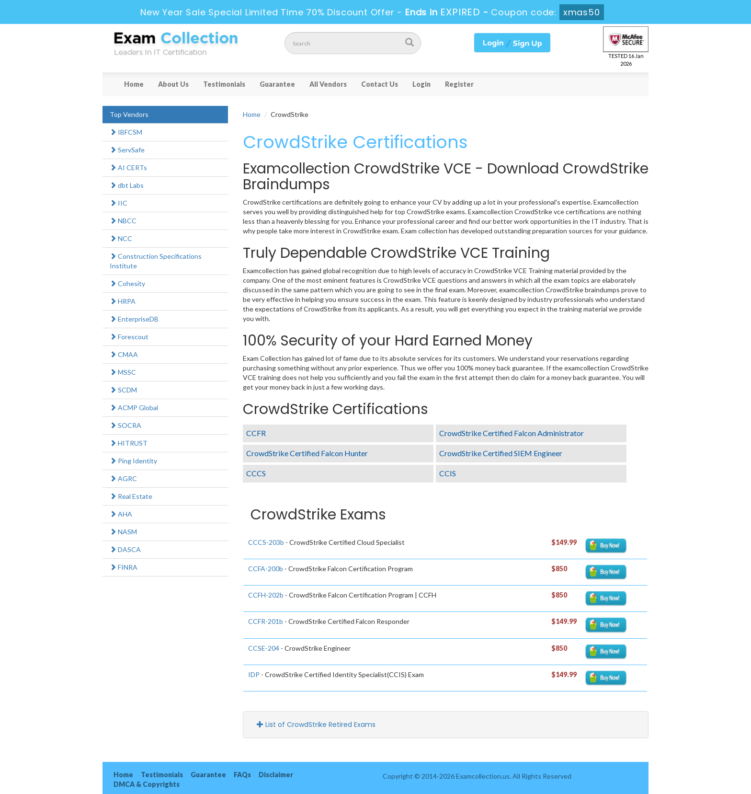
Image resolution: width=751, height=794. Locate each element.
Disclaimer (276, 775)
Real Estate (131, 496)
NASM (123, 532)
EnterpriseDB (134, 319)
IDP (254, 674)
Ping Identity (133, 461)
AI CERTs (128, 167)
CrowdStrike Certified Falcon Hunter (307, 453)
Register (459, 84)
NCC (121, 238)
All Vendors (328, 84)
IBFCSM (126, 132)
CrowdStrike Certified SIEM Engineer (500, 453)
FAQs (242, 775)
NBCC (123, 221)
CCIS (447, 473)
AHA (121, 514)
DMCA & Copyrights (147, 784)
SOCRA (125, 425)
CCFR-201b (265, 621)
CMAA (124, 354)
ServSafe (127, 150)
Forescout (129, 337)
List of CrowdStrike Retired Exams (316, 724)
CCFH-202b (266, 595)
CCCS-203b (266, 542)
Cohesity (127, 283)
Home (134, 84)
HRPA (123, 301)
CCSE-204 (263, 648)
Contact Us (379, 84)
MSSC (123, 372)
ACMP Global (134, 407)
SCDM (123, 390)
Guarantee (277, 84)
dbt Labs (127, 185)
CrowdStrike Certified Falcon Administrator (511, 432)
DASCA (125, 549)
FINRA (123, 567)
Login (421, 84)
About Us (173, 84)
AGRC (123, 478)
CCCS (256, 473)
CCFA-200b (265, 568)
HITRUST (129, 443)
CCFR (256, 432)
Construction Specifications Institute (156, 261)
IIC (118, 203)
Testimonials (224, 84)
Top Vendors (129, 114)
